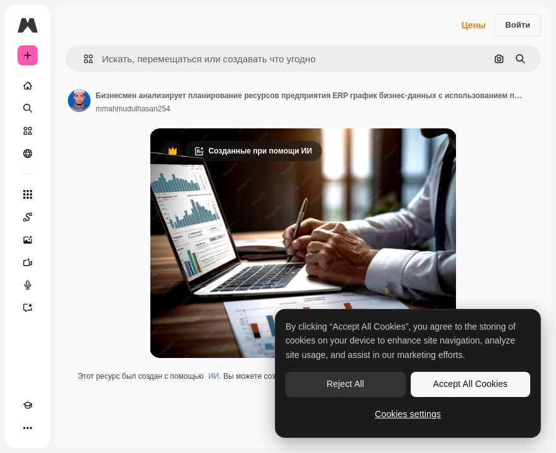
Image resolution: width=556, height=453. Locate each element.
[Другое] (28, 428)
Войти (517, 25)
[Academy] (28, 405)
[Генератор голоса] (28, 285)
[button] (83, 59)
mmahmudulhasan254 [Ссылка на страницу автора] (133, 108)
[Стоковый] (28, 131)
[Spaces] (28, 217)
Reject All (345, 384)
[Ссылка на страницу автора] (79, 100)
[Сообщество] (28, 153)
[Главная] (28, 86)
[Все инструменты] (28, 194)
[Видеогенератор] (28, 262)
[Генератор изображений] (28, 240)
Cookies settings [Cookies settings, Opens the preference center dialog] (408, 414)
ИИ (213, 376)
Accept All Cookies (470, 384)
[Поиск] (28, 108)
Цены (474, 25)
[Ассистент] (28, 308)
